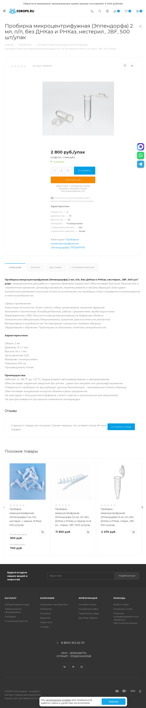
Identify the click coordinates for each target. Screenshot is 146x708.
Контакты (45, 613)
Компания (47, 598)
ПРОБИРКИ (77, 247)
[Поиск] (99, 11)
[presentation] (4, 507)
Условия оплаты (87, 604)
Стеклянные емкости (16, 621)
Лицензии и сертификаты (54, 604)
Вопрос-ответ (121, 604)
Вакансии (45, 618)
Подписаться (127, 576)
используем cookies (58, 699)
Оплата (35, 267)
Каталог (11, 598)
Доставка (56, 267)
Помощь (119, 598)
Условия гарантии (83, 267)
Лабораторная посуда (17, 604)
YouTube (81, 664)
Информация (88, 598)
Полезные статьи (122, 609)
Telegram (73, 664)
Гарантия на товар (89, 613)
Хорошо (113, 701)
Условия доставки (88, 609)
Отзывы (44, 626)
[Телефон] (92, 11)
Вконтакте (64, 664)
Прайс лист (46, 622)
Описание (15, 267)
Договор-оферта (88, 618)
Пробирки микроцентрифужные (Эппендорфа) (65, 243)
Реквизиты (46, 609)
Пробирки (10, 616)
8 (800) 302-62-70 (72, 643)
